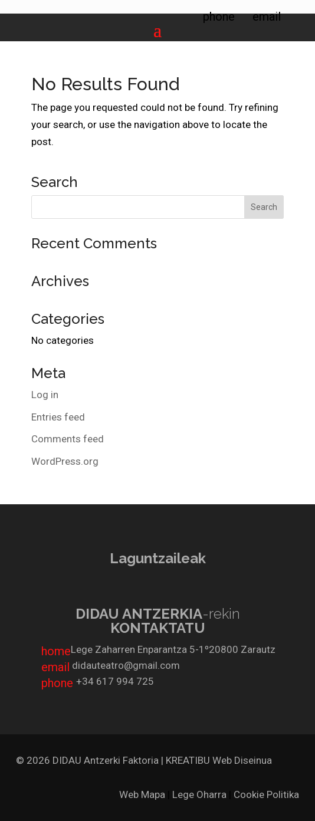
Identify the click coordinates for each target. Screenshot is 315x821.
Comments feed (67, 439)
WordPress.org (65, 461)
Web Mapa (142, 794)
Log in (44, 394)
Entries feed (58, 417)
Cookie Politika (266, 794)
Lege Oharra (199, 794)
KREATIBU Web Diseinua (219, 760)
